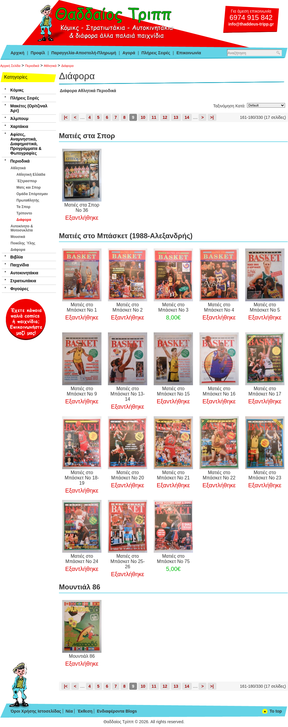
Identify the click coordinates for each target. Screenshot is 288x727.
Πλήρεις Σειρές (155, 52)
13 (176, 117)
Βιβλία (16, 257)
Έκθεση (84, 711)
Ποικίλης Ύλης (23, 243)
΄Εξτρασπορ (26, 181)
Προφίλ (38, 52)
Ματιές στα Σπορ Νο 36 (81, 207)
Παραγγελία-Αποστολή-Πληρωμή (83, 52)
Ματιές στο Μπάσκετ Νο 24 (81, 559)
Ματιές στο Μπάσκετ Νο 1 (82, 307)
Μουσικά (18, 237)
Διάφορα (67, 65)
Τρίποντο (24, 213)
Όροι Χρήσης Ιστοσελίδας (36, 711)
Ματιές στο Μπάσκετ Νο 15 (173, 391)
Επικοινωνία (189, 52)
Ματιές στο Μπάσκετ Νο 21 (173, 475)
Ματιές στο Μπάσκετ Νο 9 (82, 391)
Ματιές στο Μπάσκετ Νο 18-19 (82, 478)
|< (65, 117)
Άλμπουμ (19, 118)
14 (187, 117)
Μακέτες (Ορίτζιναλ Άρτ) (29, 108)
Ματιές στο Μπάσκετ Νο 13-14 (127, 394)
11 (154, 117)
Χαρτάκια (19, 126)
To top (276, 711)
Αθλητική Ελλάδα (30, 175)
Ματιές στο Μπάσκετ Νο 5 (265, 307)
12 (165, 117)
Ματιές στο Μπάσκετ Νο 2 (127, 307)
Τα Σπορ (23, 207)
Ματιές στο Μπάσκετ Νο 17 (264, 391)
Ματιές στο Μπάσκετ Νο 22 (219, 475)
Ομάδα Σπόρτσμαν (32, 194)
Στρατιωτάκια (23, 280)
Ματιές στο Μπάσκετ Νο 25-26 (127, 561)
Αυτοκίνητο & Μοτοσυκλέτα (22, 228)
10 (143, 117)
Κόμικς (16, 90)
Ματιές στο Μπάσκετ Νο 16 (219, 391)
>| (212, 117)
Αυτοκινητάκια (24, 272)
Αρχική (17, 52)
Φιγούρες (19, 288)
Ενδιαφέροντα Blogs (117, 711)
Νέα (69, 711)
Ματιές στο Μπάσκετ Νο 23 (264, 475)
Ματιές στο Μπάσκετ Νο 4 (219, 307)
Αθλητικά (50, 65)
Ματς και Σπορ (28, 187)
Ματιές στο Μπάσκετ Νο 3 (173, 307)
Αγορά (129, 52)
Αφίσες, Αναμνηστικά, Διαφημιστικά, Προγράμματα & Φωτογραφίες (26, 143)
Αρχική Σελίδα (10, 65)
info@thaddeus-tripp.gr (251, 24)
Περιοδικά (32, 65)
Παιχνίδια (19, 265)
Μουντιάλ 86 (82, 656)
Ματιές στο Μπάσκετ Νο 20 (127, 475)
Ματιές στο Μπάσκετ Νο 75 (173, 559)
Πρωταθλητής (27, 200)
